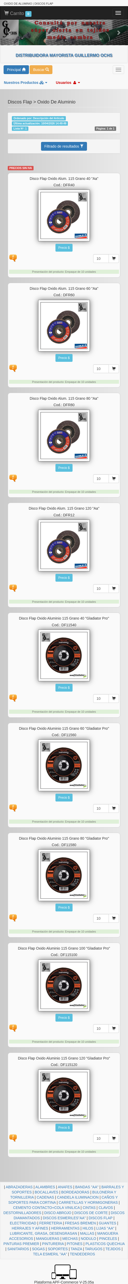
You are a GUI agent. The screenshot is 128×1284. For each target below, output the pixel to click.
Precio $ (64, 248)
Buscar (41, 70)
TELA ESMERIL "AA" (50, 1254)
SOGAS (38, 1249)
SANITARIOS (18, 1249)
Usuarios (68, 83)
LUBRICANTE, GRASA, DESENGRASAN (43, 1233)
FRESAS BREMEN (80, 1223)
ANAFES (65, 1187)
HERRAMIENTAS (65, 1228)
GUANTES (107, 1223)
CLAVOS (106, 1208)
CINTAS (89, 1208)
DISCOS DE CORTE (91, 1213)
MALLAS (87, 1233)
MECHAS (70, 1239)
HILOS (88, 1228)
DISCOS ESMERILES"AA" (64, 1218)
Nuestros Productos (25, 83)
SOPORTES (58, 1249)
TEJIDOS (113, 1249)
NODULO (88, 1239)
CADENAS (45, 1197)
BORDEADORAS (75, 1192)
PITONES (75, 1244)
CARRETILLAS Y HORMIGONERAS (88, 1202)
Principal (16, 70)
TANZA (76, 1249)
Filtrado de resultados (64, 146)
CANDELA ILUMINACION (78, 1197)
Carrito (17, 14)
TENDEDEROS (82, 1254)
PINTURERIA (53, 1244)
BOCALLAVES (46, 1192)
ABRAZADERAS (19, 1187)
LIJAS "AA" (105, 1228)
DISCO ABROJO (57, 1213)
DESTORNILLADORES (22, 1213)
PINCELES (108, 1239)
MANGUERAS (47, 1239)
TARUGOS (93, 1249)
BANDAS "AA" (86, 1187)
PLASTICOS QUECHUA (105, 1244)
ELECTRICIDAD (23, 1223)
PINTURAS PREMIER (21, 1244)
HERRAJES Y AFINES (30, 1228)
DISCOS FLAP (100, 1218)
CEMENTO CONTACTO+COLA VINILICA (46, 1208)
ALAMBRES (45, 1187)
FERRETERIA (50, 1223)
